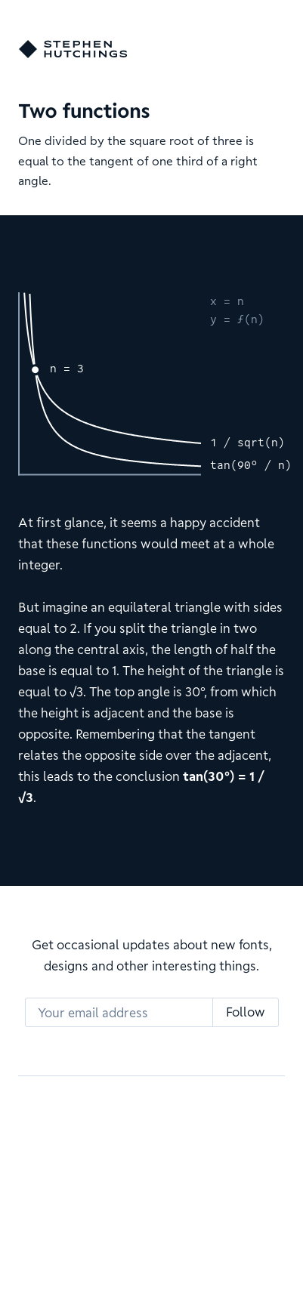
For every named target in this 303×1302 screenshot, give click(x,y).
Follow (245, 1012)
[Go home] (73, 49)
